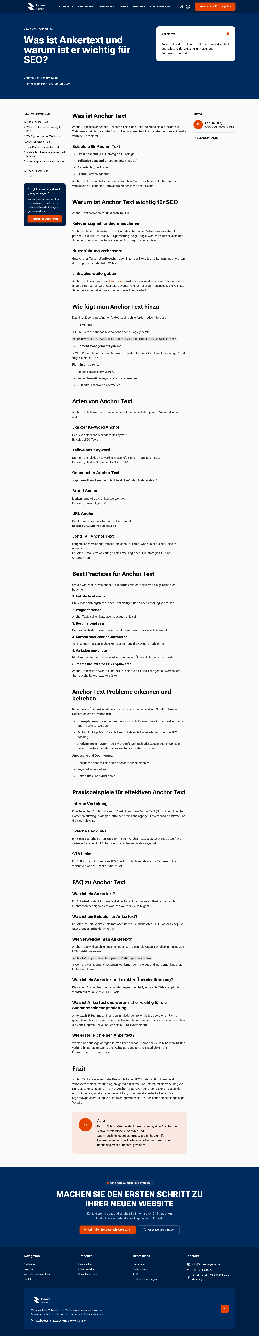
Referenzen (106, 6)
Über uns (139, 6)
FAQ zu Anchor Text (37, 170)
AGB (135, 1274)
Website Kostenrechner (37, 1274)
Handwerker (85, 1264)
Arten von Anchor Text (38, 141)
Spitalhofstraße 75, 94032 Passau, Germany (209, 1277)
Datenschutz (140, 1269)
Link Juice (115, 281)
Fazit (29, 176)
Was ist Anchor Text (37, 121)
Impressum (139, 1264)
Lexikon (30, 28)
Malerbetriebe (86, 1269)
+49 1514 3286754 (200, 1269)
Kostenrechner (160, 6)
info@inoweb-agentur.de (203, 1264)
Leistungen (85, 6)
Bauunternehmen (87, 1274)
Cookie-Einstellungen (145, 1279)
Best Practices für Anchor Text (42, 147)
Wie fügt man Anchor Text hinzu (43, 136)
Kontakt (28, 1279)
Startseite (65, 6)
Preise (124, 6)
